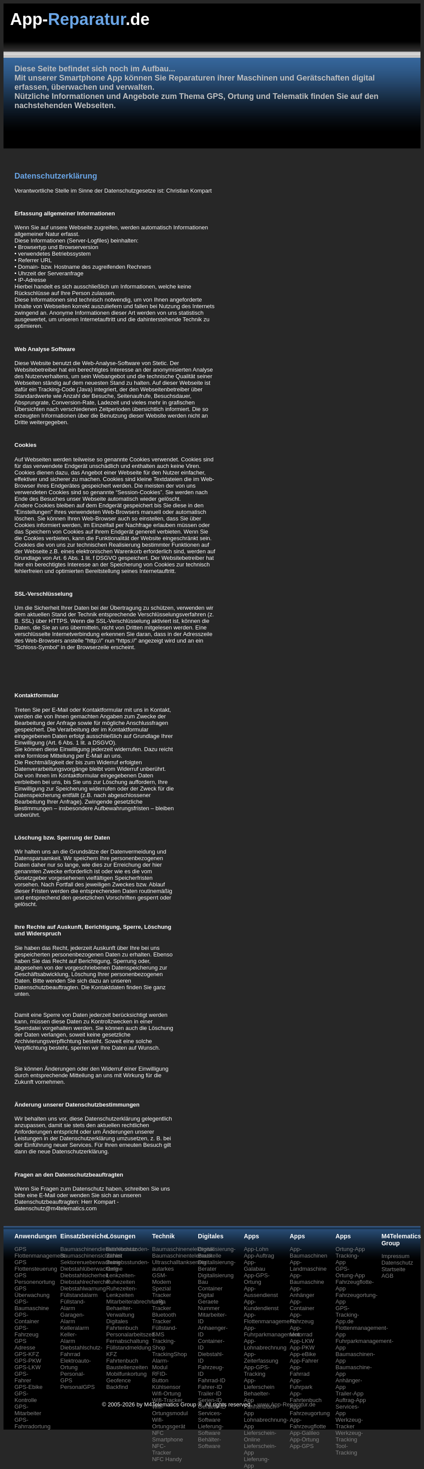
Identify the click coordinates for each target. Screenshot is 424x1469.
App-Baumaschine (307, 1278)
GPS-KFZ (26, 1354)
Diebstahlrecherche (84, 1282)
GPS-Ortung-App (350, 1272)
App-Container (302, 1304)
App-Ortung (304, 1439)
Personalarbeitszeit (130, 1334)
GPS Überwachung (31, 1291)
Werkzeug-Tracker (349, 1423)
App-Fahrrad (300, 1370)
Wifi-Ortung (166, 1393)
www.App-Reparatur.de (286, 1404)
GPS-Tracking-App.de (347, 1315)
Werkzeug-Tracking (349, 1436)
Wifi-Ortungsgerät (168, 1423)
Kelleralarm (74, 1328)
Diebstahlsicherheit (84, 1275)
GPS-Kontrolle (25, 1396)
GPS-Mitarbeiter (27, 1409)
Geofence (118, 1380)
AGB (387, 1275)
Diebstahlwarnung (83, 1288)
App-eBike (303, 1354)
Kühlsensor (166, 1387)
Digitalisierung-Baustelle (216, 1252)
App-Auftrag (259, 1255)
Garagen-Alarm (72, 1318)
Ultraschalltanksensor (179, 1262)
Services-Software (209, 1416)
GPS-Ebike (28, 1387)
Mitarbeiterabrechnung (134, 1301)
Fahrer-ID (210, 1387)
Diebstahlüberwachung (89, 1268)
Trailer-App (350, 1393)
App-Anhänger (302, 1291)
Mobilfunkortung (126, 1374)
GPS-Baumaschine (31, 1304)
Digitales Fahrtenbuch (122, 1324)
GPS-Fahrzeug (26, 1331)
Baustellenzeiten (127, 1367)
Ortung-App (350, 1249)
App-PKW (302, 1347)
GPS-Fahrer (22, 1377)
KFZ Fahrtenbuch (122, 1357)
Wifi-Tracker (167, 1400)
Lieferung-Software (211, 1429)
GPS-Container (26, 1318)
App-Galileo (304, 1433)
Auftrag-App (351, 1400)
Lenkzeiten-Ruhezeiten (121, 1278)
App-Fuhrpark (301, 1383)
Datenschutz (397, 1262)
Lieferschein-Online (260, 1436)
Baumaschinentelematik (182, 1255)
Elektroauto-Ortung (75, 1364)
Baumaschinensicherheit (91, 1255)
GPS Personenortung (34, 1278)
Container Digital (210, 1291)
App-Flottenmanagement (269, 1318)
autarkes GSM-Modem (163, 1275)
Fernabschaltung (127, 1341)
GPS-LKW (27, 1367)
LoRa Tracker (161, 1304)
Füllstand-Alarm (72, 1304)
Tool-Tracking (346, 1449)
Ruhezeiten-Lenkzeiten (121, 1291)
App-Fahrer (304, 1360)
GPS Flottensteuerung (35, 1265)
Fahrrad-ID (211, 1380)
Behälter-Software (209, 1442)
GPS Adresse (24, 1344)
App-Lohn (256, 1249)
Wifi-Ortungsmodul (170, 1409)
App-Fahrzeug (302, 1318)
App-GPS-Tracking (257, 1370)
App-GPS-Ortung (257, 1278)
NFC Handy (167, 1459)
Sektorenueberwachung (90, 1262)
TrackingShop (169, 1354)
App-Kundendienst (261, 1304)
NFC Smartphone (167, 1436)
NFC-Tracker (161, 1449)
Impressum (396, 1256)
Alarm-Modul (160, 1364)
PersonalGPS (77, 1387)
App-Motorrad (301, 1331)
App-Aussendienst (261, 1291)
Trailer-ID (209, 1393)
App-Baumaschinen (308, 1252)
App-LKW (302, 1341)
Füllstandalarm (79, 1295)
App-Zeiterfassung (261, 1357)
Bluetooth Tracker (164, 1318)
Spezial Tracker (161, 1291)
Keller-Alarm (68, 1337)
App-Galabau (254, 1265)
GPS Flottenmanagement (39, 1252)
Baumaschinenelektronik (183, 1249)
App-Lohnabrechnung (265, 1344)
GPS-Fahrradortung (32, 1423)
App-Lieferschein (259, 1383)
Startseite (394, 1269)
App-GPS (302, 1446)
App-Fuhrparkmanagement (272, 1331)
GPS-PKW (27, 1360)
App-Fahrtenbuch (306, 1396)
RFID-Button (160, 1377)
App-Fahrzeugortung (310, 1409)
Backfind (117, 1387)
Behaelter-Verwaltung (120, 1311)
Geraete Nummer (209, 1304)
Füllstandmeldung (128, 1347)
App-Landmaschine (308, 1265)
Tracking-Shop (163, 1344)
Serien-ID (210, 1400)
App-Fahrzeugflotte (308, 1423)
